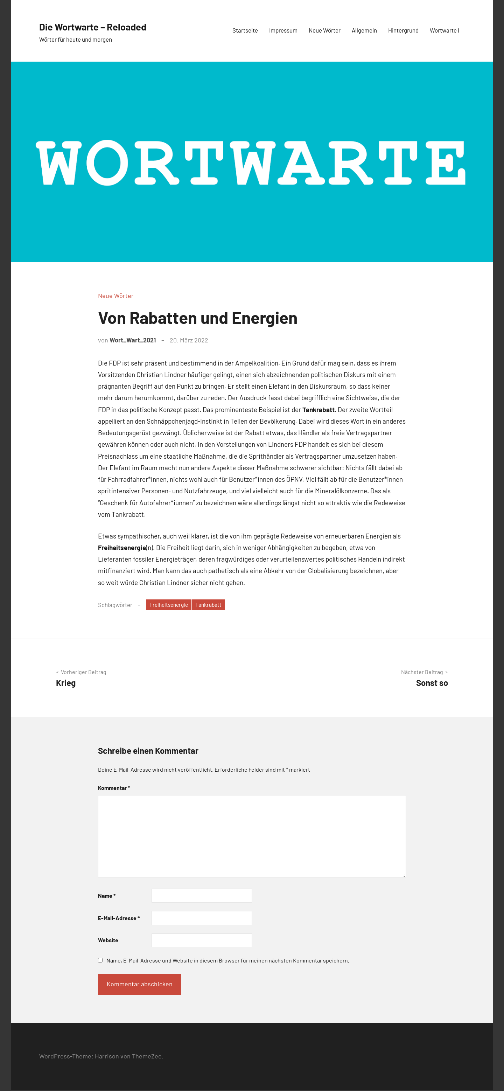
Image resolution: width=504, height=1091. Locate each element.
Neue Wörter (325, 30)
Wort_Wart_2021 (133, 340)
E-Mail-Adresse (119, 919)
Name (106, 896)
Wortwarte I (444, 30)
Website (108, 941)
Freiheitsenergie (171, 605)
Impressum (283, 30)
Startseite (245, 30)
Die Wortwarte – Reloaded (111, 25)
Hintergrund (403, 30)
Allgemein (364, 30)
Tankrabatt (214, 605)
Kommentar (114, 788)
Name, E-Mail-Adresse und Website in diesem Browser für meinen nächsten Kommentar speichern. (227, 961)
